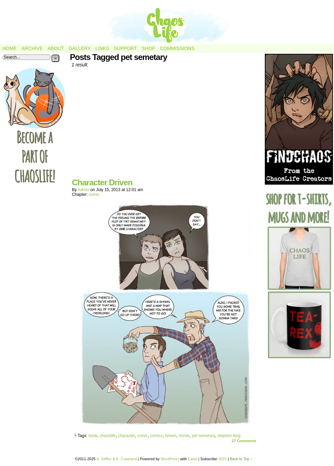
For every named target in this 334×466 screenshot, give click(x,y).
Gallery (79, 48)
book (93, 435)
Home (9, 48)
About (55, 48)
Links (102, 48)
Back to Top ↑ (241, 459)
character (126, 435)
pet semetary (203, 435)
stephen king (229, 435)
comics (156, 435)
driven (170, 435)
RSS (223, 459)
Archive (32, 48)
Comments (244, 441)
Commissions (177, 48)
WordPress (170, 459)
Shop (148, 48)
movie (184, 435)
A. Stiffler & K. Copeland (116, 459)
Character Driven (102, 182)
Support (125, 48)
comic (94, 194)
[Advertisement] (165, 125)
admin (83, 189)
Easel (192, 459)
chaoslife (108, 435)
